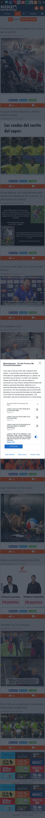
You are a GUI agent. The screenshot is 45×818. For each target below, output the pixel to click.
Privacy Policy (35, 454)
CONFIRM (13, 446)
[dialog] (22, 409)
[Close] (41, 364)
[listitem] (22, 404)
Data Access (22, 454)
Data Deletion (10, 454)
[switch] (36, 409)
